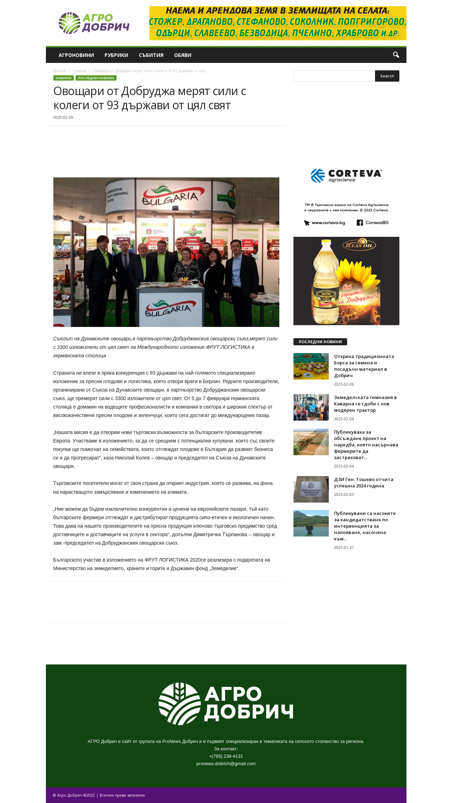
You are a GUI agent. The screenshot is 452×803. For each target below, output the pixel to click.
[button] (396, 55)
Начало (59, 70)
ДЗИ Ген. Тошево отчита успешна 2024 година (363, 482)
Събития (151, 55)
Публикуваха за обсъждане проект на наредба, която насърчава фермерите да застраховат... (366, 445)
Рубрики (116, 55)
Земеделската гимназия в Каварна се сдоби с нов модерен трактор (365, 403)
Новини (80, 70)
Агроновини (76, 55)
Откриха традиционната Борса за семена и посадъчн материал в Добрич (364, 366)
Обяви (182, 55)
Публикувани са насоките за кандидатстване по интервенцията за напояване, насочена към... (365, 526)
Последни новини (96, 78)
